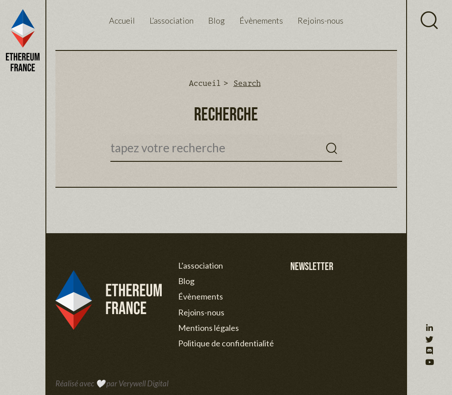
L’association (171, 20)
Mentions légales (208, 328)
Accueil (122, 20)
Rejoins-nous (320, 20)
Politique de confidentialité (226, 343)
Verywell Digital (144, 383)
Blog (216, 20)
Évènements (261, 20)
